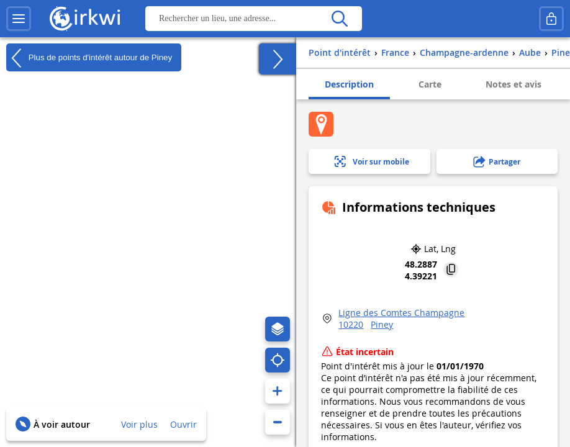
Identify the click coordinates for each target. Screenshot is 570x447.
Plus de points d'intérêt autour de (89, 58)
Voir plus (139, 424)
